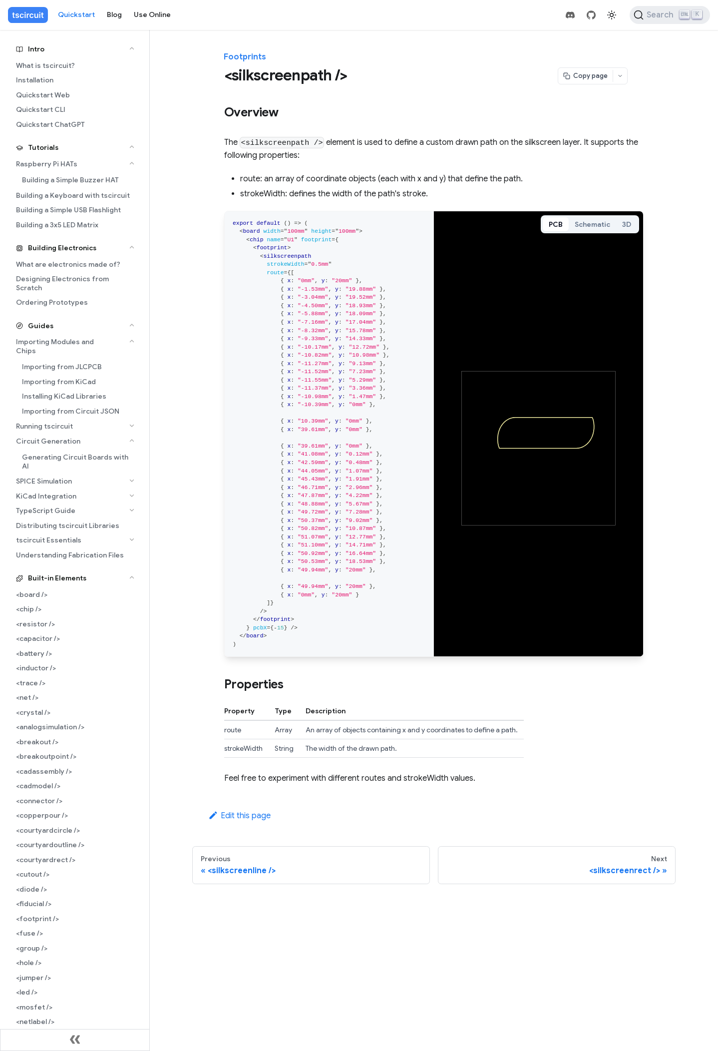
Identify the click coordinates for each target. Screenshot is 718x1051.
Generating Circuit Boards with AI (75, 462)
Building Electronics (62, 247)
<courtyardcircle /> (48, 830)
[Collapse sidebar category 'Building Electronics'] (132, 247)
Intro (36, 48)
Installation (34, 79)
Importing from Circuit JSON (70, 411)
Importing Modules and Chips (55, 346)
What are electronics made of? (68, 264)
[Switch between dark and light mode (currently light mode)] (612, 15)
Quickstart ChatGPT (50, 124)
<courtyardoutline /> (50, 844)
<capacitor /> (38, 638)
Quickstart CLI (40, 109)
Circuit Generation (48, 441)
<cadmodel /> (38, 785)
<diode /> (31, 889)
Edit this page (239, 816)
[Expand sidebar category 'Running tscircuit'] (132, 426)
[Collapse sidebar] (75, 1040)
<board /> (31, 594)
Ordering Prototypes (52, 302)
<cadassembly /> (44, 771)
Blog (114, 14)
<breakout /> (37, 741)
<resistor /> (35, 623)
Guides (40, 325)
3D (626, 224)
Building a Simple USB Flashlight (68, 209)
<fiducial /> (33, 903)
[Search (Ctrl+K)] (670, 15)
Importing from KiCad (59, 381)
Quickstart (76, 14)
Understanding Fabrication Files (70, 554)
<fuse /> (29, 933)
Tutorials (43, 147)
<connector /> (39, 800)
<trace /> (30, 682)
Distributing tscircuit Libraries (67, 525)
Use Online (152, 14)
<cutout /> (32, 874)
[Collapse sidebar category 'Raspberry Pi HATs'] (132, 163)
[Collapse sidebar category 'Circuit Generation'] (132, 441)
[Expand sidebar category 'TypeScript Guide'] (132, 510)
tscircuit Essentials (48, 539)
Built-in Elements (57, 577)
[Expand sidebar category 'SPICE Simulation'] (132, 481)
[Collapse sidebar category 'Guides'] (132, 325)
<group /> (31, 948)
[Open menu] (620, 76)
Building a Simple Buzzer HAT (70, 179)
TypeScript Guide (45, 510)
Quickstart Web (43, 94)
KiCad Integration (46, 496)
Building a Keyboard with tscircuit (73, 195)
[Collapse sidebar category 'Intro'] (132, 48)
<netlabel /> (35, 1021)
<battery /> (34, 653)
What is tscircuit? (45, 65)
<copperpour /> (42, 815)
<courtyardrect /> (45, 859)
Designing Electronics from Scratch (62, 283)
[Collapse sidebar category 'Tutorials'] (132, 147)
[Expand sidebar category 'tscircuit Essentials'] (132, 539)
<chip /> (28, 608)
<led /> (26, 992)
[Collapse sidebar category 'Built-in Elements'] (132, 577)
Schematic (592, 224)
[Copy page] (585, 76)
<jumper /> (33, 977)
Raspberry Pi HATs (46, 163)
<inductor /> (36, 667)
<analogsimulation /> (50, 726)
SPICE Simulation (44, 481)
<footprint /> (37, 918)
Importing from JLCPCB (62, 366)
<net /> (27, 697)
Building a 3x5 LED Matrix (57, 224)
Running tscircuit (44, 426)
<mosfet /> (34, 1007)
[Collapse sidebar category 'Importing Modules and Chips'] (132, 341)
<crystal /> (33, 712)
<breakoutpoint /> (46, 756)
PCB (556, 224)
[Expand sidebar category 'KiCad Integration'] (132, 496)
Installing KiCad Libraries (64, 396)
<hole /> (28, 962)
